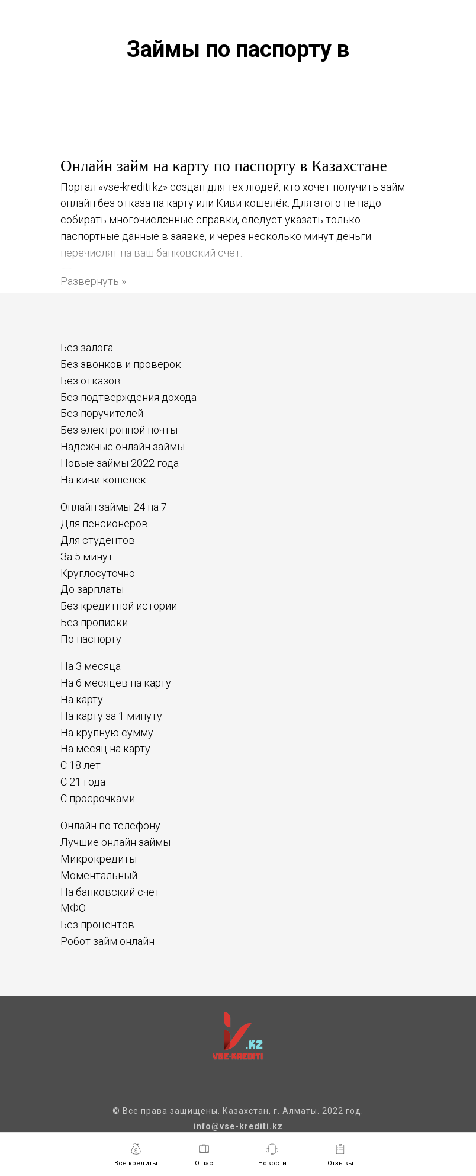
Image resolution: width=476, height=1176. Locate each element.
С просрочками (97, 798)
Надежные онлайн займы (122, 446)
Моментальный (98, 875)
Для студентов (97, 540)
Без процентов (97, 924)
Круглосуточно (97, 573)
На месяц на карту (105, 748)
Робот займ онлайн (107, 941)
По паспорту (90, 639)
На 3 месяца (90, 666)
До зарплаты (92, 589)
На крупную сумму (106, 732)
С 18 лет (80, 765)
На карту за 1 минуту (111, 716)
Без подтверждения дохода (128, 397)
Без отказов (90, 380)
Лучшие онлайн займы (115, 842)
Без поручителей (101, 413)
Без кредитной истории (118, 606)
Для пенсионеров (104, 523)
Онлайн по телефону (110, 825)
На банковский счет (110, 892)
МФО (73, 908)
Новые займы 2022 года (119, 463)
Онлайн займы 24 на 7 (113, 507)
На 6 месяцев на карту (115, 683)
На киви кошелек (103, 479)
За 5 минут (86, 556)
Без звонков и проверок (120, 364)
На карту (81, 699)
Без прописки (94, 622)
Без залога (86, 347)
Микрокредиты (98, 859)
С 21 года (82, 782)
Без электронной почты (119, 430)
